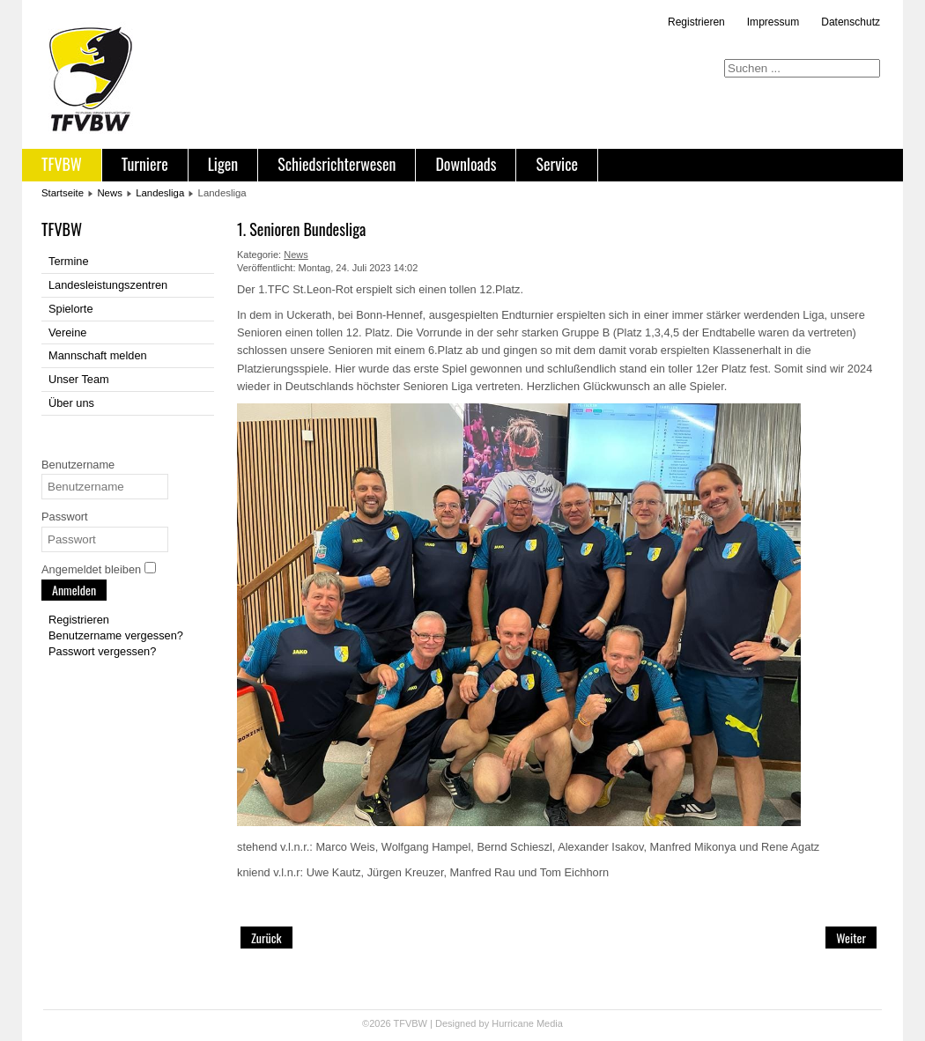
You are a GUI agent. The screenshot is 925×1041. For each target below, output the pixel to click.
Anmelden (74, 589)
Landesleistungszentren (107, 285)
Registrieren (696, 22)
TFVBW (61, 163)
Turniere (145, 163)
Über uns (71, 403)
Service (557, 163)
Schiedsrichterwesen (337, 163)
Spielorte (70, 308)
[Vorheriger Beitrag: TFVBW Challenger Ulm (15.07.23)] (266, 938)
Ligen (223, 163)
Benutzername (78, 464)
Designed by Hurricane (485, 1023)
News (109, 193)
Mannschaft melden (97, 355)
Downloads (465, 163)
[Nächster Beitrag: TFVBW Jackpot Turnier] (851, 938)
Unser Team (78, 379)
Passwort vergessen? (102, 651)
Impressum (773, 22)
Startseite (62, 193)
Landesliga (160, 193)
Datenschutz (850, 22)
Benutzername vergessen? (115, 635)
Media (549, 1023)
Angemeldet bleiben (91, 569)
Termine (68, 261)
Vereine (67, 332)
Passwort (64, 516)
